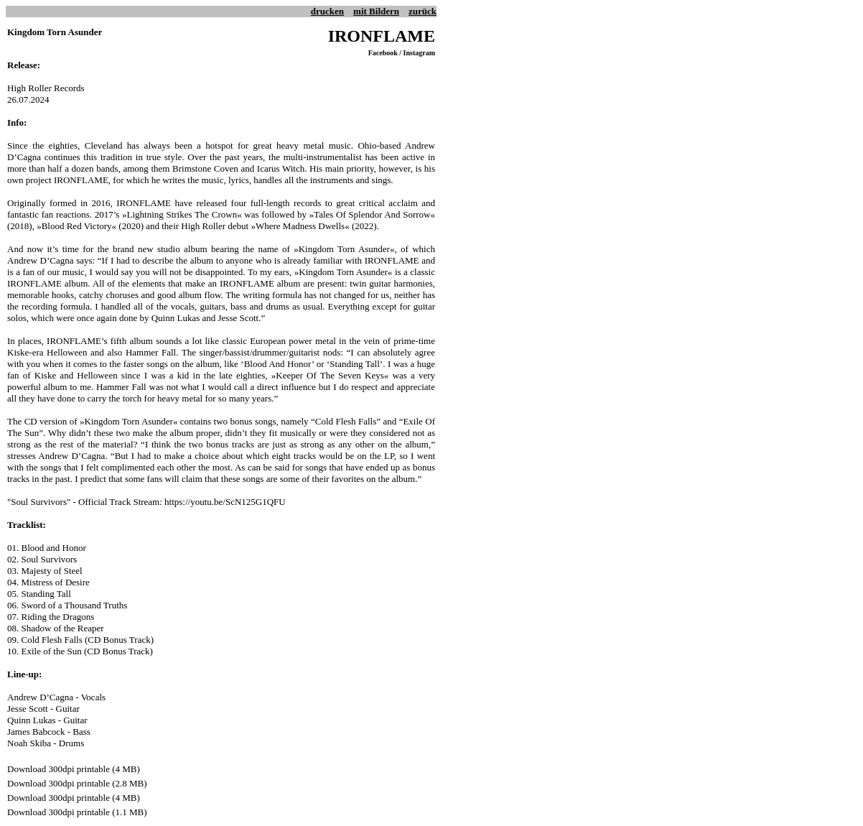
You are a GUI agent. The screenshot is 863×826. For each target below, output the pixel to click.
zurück (423, 11)
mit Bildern (376, 11)
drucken (327, 11)
